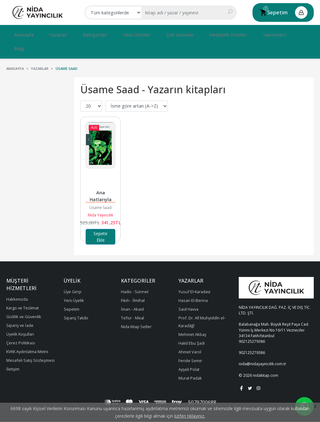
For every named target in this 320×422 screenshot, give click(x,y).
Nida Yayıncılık (100, 198)
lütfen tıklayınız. (189, 416)
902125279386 (252, 324)
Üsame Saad (100, 190)
